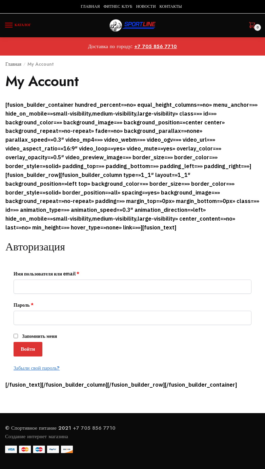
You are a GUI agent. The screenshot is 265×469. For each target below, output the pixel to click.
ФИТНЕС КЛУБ (117, 6)
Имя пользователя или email (46, 274)
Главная (13, 64)
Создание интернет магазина (37, 436)
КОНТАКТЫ (171, 6)
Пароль (24, 305)
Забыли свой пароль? (37, 368)
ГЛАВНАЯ (90, 6)
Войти (28, 349)
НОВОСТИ (146, 6)
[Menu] (15, 25)
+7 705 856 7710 (155, 46)
